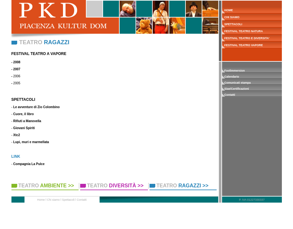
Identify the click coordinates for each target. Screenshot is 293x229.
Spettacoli (68, 199)
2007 (16, 69)
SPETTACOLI (232, 24)
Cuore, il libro (23, 114)
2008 (16, 62)
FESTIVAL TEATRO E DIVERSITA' (245, 38)
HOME (227, 10)
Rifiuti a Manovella (27, 121)
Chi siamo (53, 199)
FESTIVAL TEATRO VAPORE (242, 45)
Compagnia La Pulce (29, 164)
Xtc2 (16, 135)
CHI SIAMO (231, 17)
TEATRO (46, 185)
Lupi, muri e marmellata (31, 142)
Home (41, 199)
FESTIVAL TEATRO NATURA (242, 31)
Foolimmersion (234, 70)
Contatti (229, 94)
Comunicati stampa (237, 82)
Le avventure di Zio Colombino (36, 107)
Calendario (231, 76)
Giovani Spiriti (24, 128)
